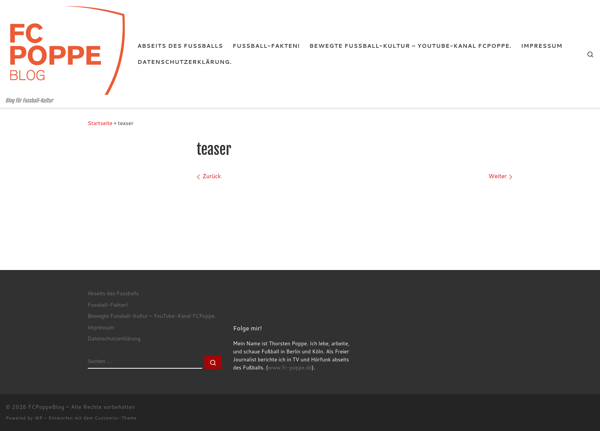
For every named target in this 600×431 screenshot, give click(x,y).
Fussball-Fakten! (108, 304)
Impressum (101, 327)
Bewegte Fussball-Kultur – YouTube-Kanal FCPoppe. (152, 315)
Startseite (100, 123)
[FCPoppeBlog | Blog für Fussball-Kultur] (66, 48)
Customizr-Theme (116, 418)
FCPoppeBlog (46, 406)
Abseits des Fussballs (113, 293)
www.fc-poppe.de (289, 367)
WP (38, 418)
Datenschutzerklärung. (115, 338)
